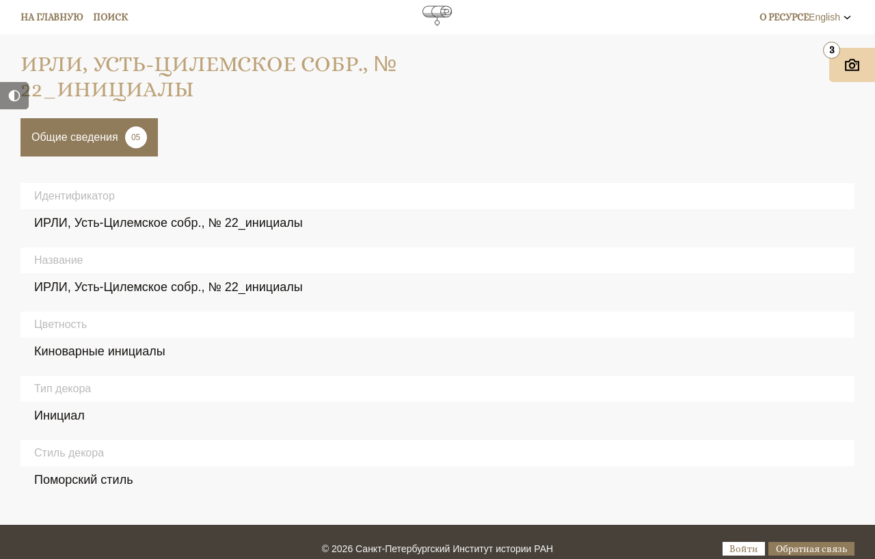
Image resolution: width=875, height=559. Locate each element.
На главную (52, 17)
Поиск (110, 17)
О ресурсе (784, 17)
